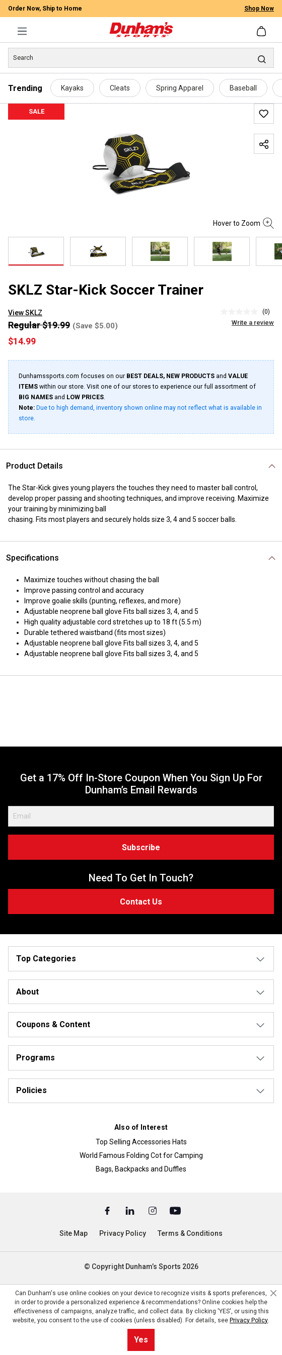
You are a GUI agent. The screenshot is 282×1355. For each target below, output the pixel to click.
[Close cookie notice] (273, 1293)
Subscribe (141, 847)
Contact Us (141, 902)
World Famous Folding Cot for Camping (141, 1155)
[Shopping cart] (262, 31)
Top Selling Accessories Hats (141, 1142)
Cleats (120, 88)
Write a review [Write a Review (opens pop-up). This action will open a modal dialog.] (253, 322)
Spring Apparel (179, 88)
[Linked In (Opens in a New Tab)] (130, 1210)
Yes (141, 1339)
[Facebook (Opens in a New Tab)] (108, 1210)
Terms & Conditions (190, 1233)
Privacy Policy (122, 1233)
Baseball (243, 88)
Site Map (73, 1233)
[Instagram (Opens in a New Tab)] (153, 1210)
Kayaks (72, 88)
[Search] (141, 58)
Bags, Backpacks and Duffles (141, 1169)
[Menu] (22, 31)
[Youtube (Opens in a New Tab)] (175, 1210)
